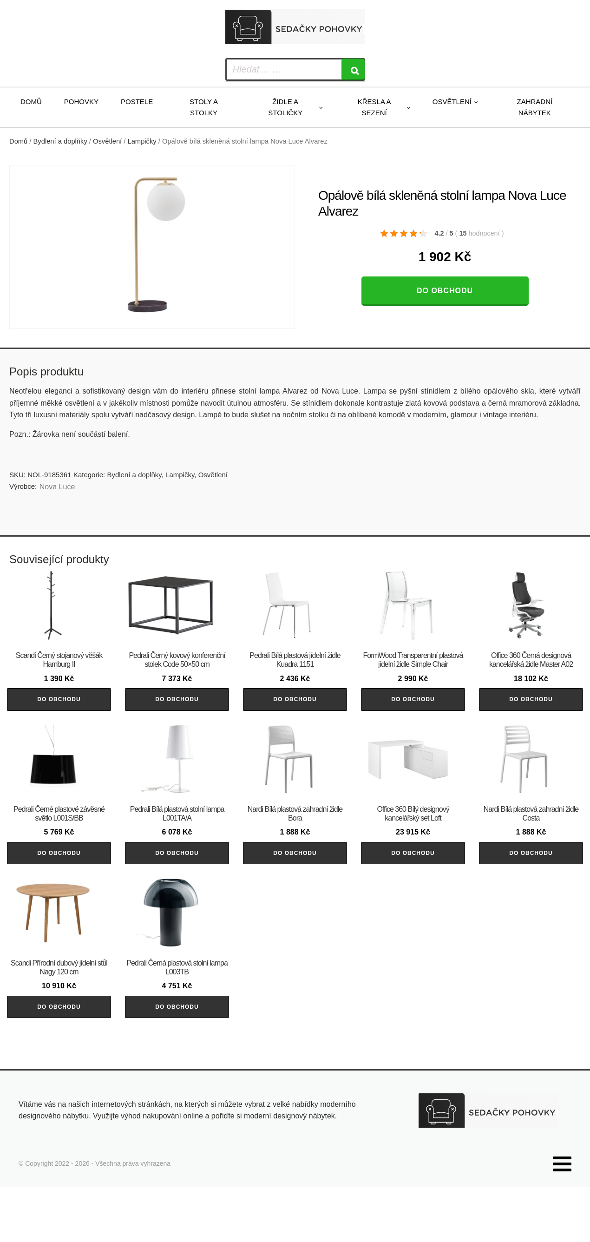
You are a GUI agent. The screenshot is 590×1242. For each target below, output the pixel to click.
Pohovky (81, 101)
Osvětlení (452, 101)
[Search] (353, 69)
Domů (31, 101)
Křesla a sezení (374, 107)
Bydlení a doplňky (60, 141)
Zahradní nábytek (535, 107)
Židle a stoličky (285, 107)
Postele (137, 101)
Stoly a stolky (204, 107)
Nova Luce (57, 487)
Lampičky (142, 141)
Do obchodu (445, 291)
